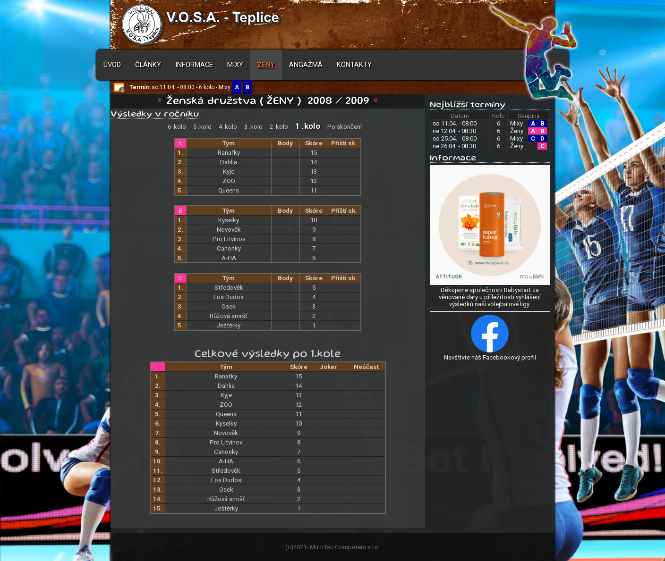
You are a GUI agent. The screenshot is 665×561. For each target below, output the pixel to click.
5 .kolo (202, 126)
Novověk (229, 229)
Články (148, 64)
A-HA (229, 257)
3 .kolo (253, 126)
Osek (229, 306)
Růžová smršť (228, 315)
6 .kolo (177, 126)
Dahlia (228, 162)
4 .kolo (228, 126)
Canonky (229, 248)
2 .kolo (279, 126)
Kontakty (354, 64)
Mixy (235, 64)
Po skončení (344, 126)
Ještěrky (228, 325)
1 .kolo (307, 126)
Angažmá (306, 64)
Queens (228, 190)
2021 (300, 547)
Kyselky (228, 220)
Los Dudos (228, 297)
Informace (194, 64)
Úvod (112, 64)
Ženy (266, 64)
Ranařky (229, 152)
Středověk (228, 287)
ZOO (228, 180)
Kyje (228, 171)
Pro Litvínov (229, 239)
